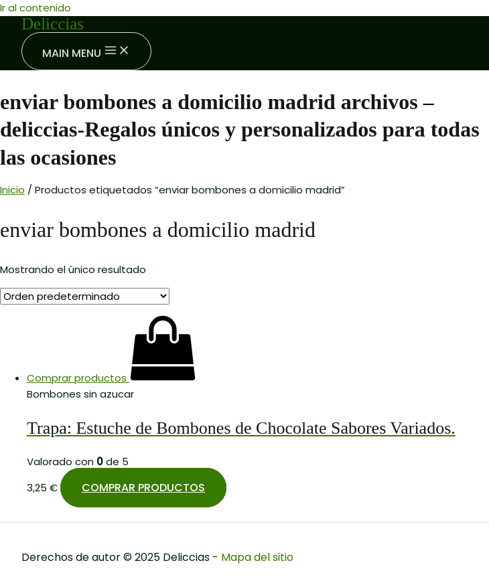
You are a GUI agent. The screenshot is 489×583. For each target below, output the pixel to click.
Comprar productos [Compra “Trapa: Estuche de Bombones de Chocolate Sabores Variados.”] (143, 487)
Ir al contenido (35, 8)
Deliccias (52, 24)
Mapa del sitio (257, 557)
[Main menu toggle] (86, 51)
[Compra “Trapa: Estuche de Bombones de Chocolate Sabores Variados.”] (111, 378)
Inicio (12, 190)
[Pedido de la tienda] (84, 296)
